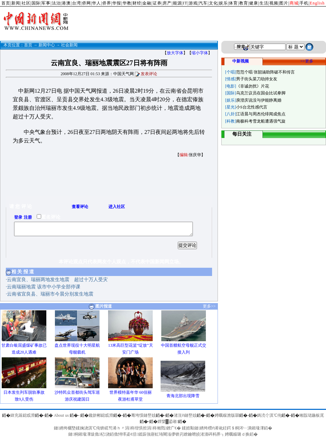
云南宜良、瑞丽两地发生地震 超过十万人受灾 (57, 279)
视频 (273, 3)
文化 (213, 3)
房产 (167, 3)
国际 (36, 3)
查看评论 (80, 206)
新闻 (15, 3)
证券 (157, 3)
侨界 (106, 3)
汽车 (203, 3)
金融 (146, 3)
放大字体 (175, 52)
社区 (26, 3)
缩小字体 (199, 52)
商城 (294, 3)
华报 (116, 3)
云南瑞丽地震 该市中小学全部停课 (43, 286)
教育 (243, 3)
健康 (253, 3)
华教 (127, 3)
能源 (177, 3)
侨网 (86, 3)
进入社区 (116, 206)
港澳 (66, 3)
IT (185, 3)
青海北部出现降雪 (182, 395)
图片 (283, 3)
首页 (5, 3)
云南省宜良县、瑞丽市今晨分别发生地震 (50, 294)
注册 (28, 217)
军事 (46, 3)
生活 (263, 3)
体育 (233, 3)
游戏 (193, 3)
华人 (96, 3)
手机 (304, 3)
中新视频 (240, 61)
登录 (18, 217)
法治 (56, 3)
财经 (136, 3)
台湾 (76, 3)
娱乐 (223, 3)
